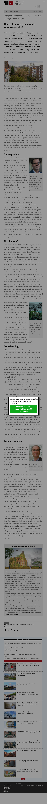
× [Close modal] (36, 398)
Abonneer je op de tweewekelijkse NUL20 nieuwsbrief (23, 409)
